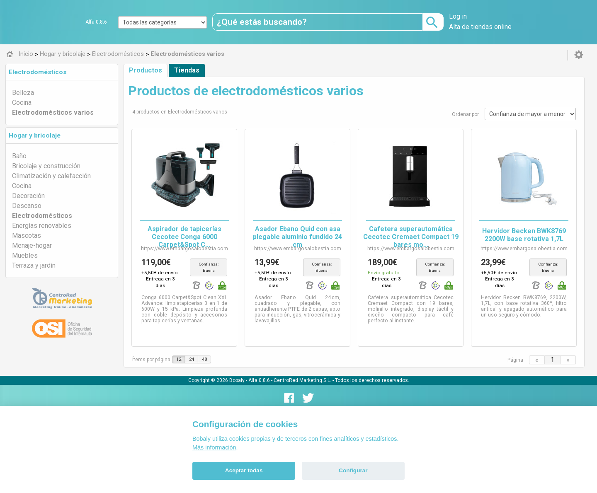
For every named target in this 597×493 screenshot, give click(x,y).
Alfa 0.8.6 (96, 22)
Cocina (22, 102)
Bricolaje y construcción (46, 166)
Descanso (26, 206)
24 (191, 353)
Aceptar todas (244, 470)
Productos (145, 70)
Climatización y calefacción (51, 176)
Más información (214, 447)
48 (204, 353)
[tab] (62, 72)
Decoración (28, 196)
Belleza (23, 93)
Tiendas (186, 70)
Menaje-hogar (32, 245)
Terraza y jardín (34, 265)
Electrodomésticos (38, 72)
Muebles (25, 255)
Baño (19, 156)
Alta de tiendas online (480, 27)
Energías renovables (41, 226)
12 (178, 353)
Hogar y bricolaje (35, 135)
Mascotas (26, 235)
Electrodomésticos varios (53, 112)
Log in (458, 16)
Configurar (353, 470)
